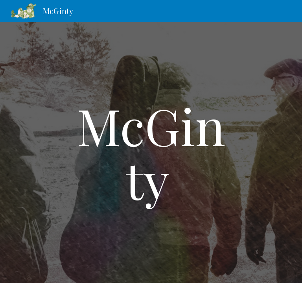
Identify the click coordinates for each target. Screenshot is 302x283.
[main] (151, 152)
